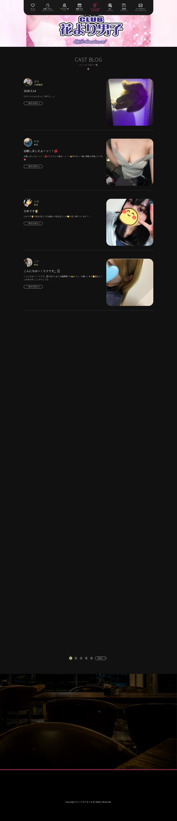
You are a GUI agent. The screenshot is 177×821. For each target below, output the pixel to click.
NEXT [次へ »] (100, 658)
